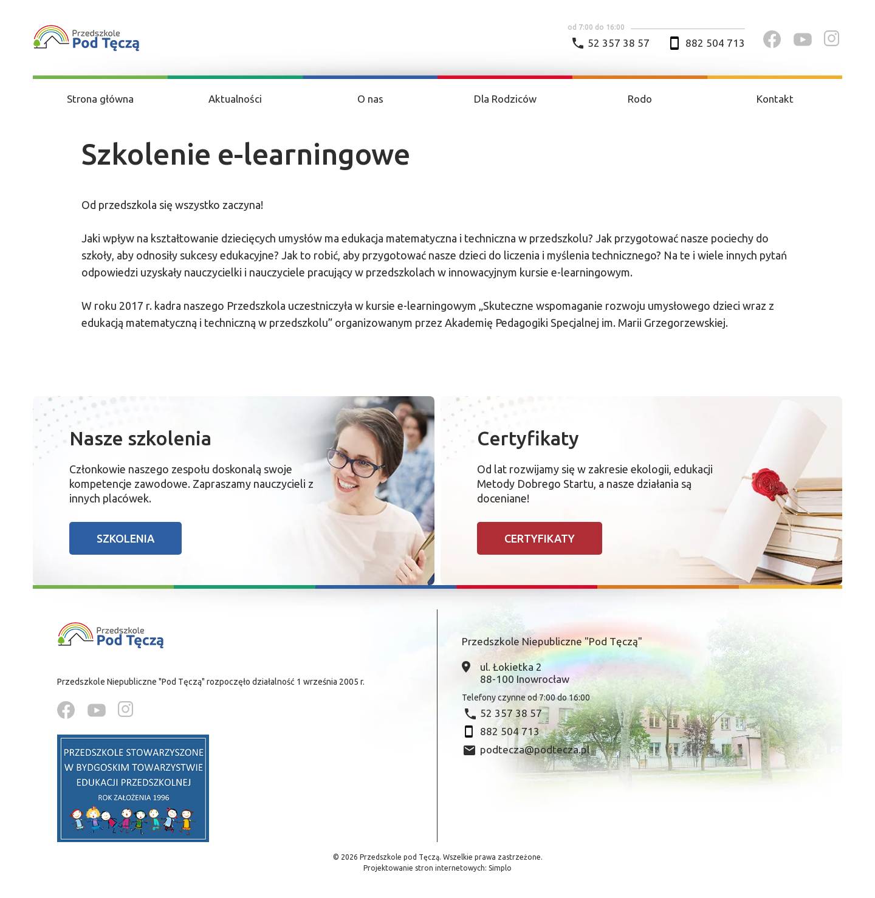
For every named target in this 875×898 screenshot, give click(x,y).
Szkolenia (125, 538)
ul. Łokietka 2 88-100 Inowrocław (524, 673)
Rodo (640, 99)
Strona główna (100, 99)
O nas (370, 99)
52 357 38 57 (619, 43)
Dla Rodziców (505, 99)
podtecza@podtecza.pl (534, 749)
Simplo (500, 868)
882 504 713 (715, 43)
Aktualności (235, 99)
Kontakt (775, 99)
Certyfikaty (539, 538)
